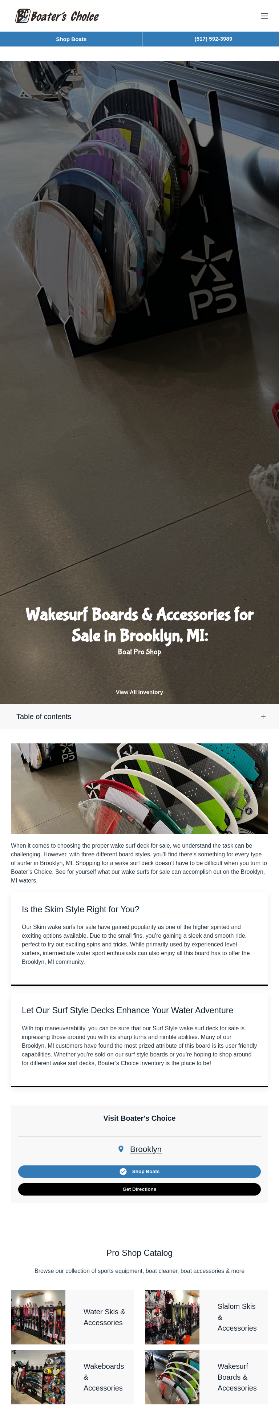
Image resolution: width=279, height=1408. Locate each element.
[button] (264, 16)
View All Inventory (139, 692)
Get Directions (140, 1189)
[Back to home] (57, 15)
